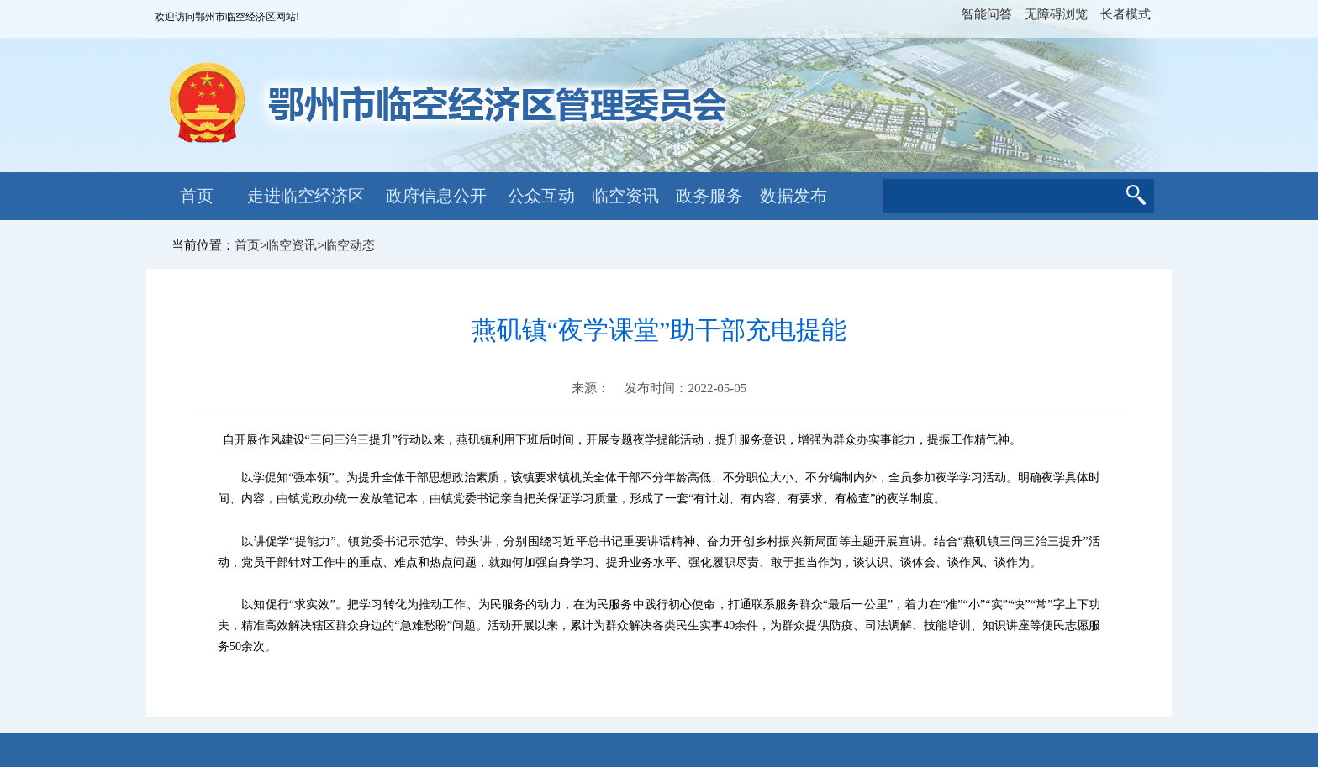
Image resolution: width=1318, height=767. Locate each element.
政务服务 (709, 195)
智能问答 (987, 14)
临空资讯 (625, 195)
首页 (197, 195)
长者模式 (1125, 14)
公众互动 (541, 195)
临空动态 (349, 245)
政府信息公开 (436, 195)
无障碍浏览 (1056, 14)
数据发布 (793, 195)
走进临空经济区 (306, 195)
